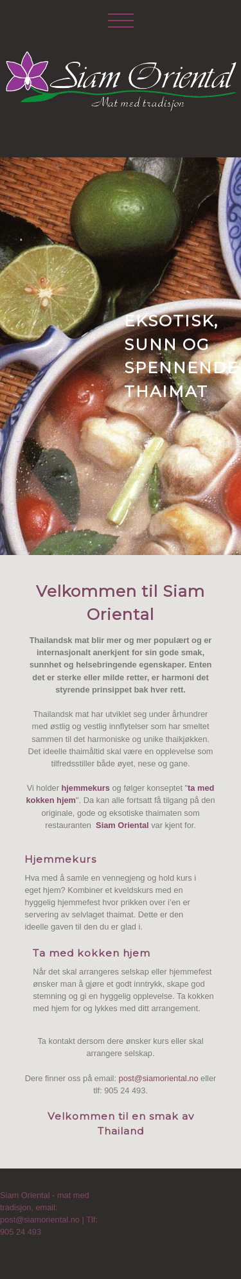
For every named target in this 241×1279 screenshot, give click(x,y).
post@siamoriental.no (159, 1078)
